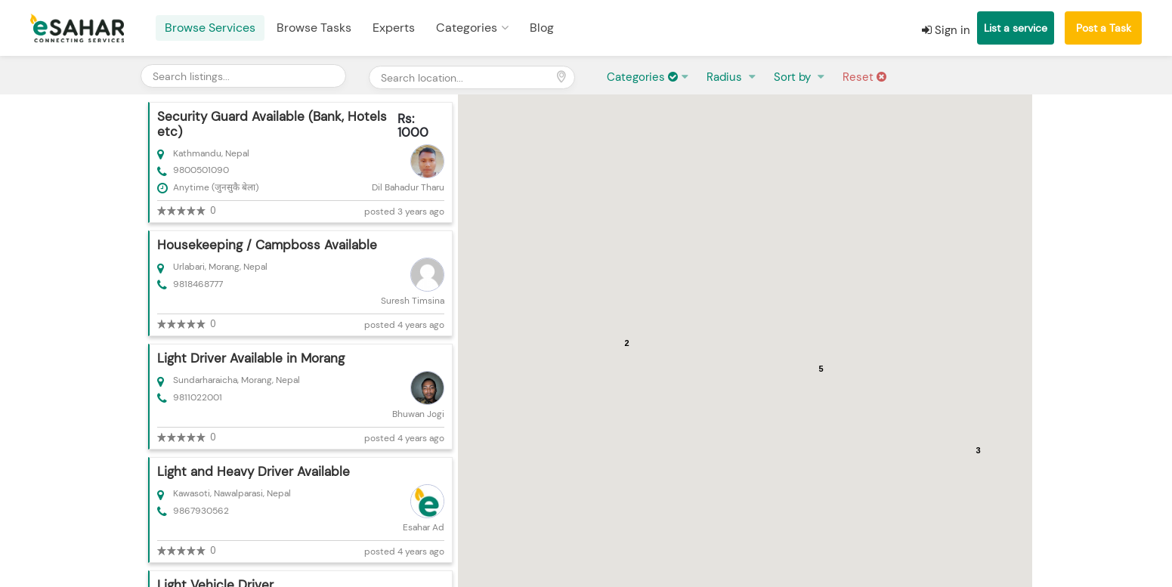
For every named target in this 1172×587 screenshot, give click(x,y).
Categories (466, 28)
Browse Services (210, 28)
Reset (864, 77)
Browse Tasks (314, 28)
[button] (739, 361)
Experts (394, 28)
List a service (1015, 28)
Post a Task (1103, 28)
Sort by (794, 77)
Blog (542, 28)
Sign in (946, 30)
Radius (726, 77)
